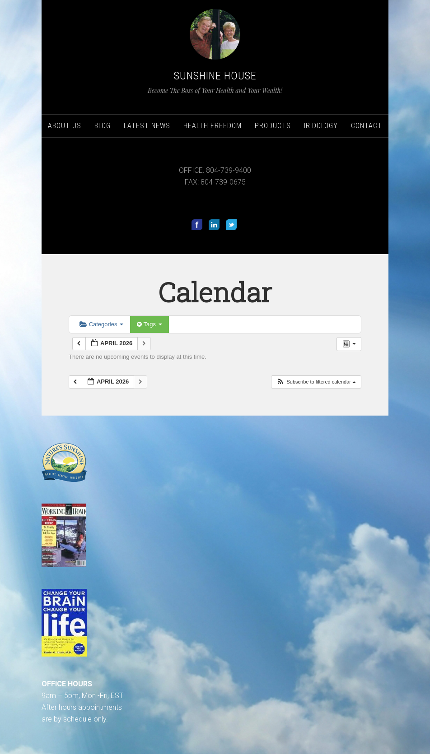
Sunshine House (215, 75)
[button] (315, 382)
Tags (149, 324)
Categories (101, 324)
